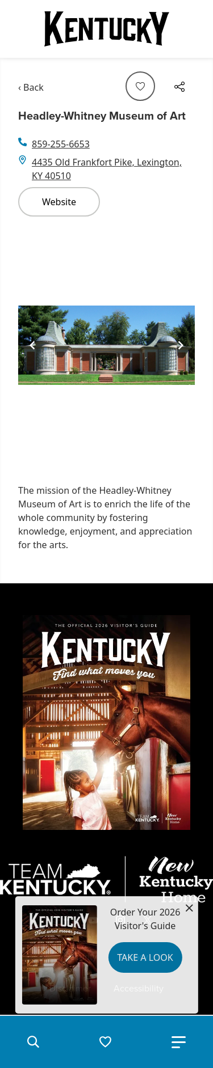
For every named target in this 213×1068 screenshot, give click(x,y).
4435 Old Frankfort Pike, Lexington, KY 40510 (107, 169)
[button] (33, 1042)
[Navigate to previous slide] (32, 345)
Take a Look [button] (145, 957)
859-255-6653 (61, 144)
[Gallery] (106, 345)
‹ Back (31, 87)
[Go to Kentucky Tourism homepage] (106, 28)
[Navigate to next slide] (180, 345)
